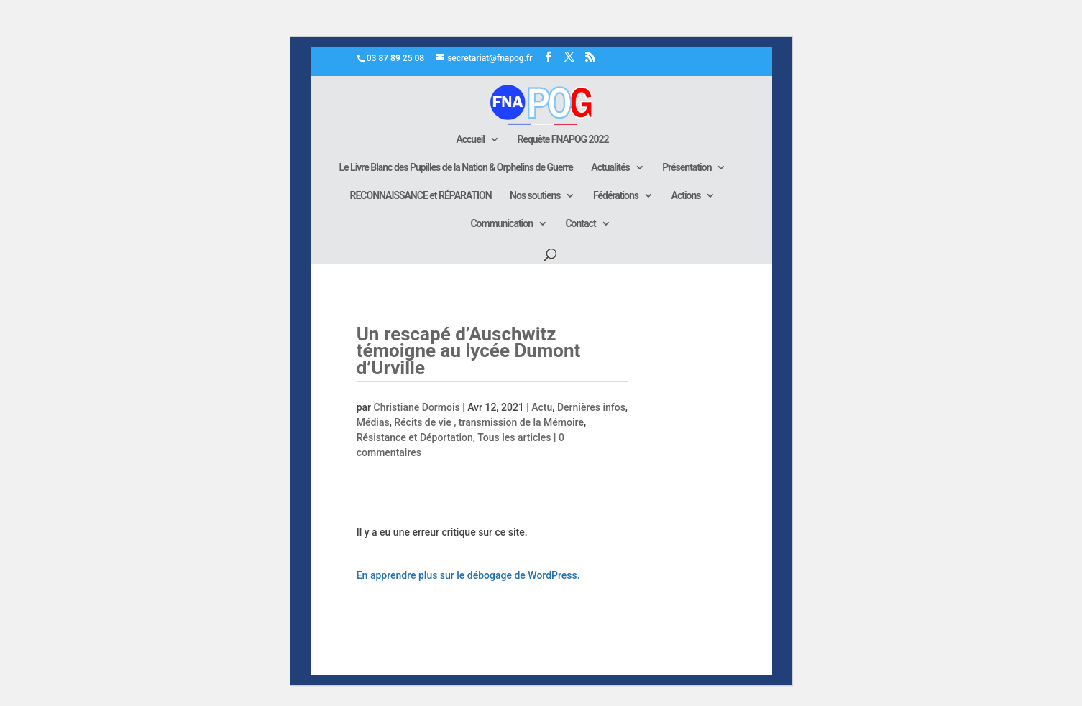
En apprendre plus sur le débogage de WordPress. (468, 575)
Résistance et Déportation (415, 437)
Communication (501, 223)
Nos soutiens (535, 195)
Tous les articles (514, 437)
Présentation (686, 167)
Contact (580, 223)
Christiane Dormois (417, 407)
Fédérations (615, 195)
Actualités (610, 167)
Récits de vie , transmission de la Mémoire (489, 422)
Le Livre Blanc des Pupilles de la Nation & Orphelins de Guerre (456, 167)
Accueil (470, 139)
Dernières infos (591, 407)
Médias (373, 422)
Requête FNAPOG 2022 (562, 139)
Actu (541, 407)
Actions (686, 195)
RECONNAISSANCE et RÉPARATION (421, 195)
